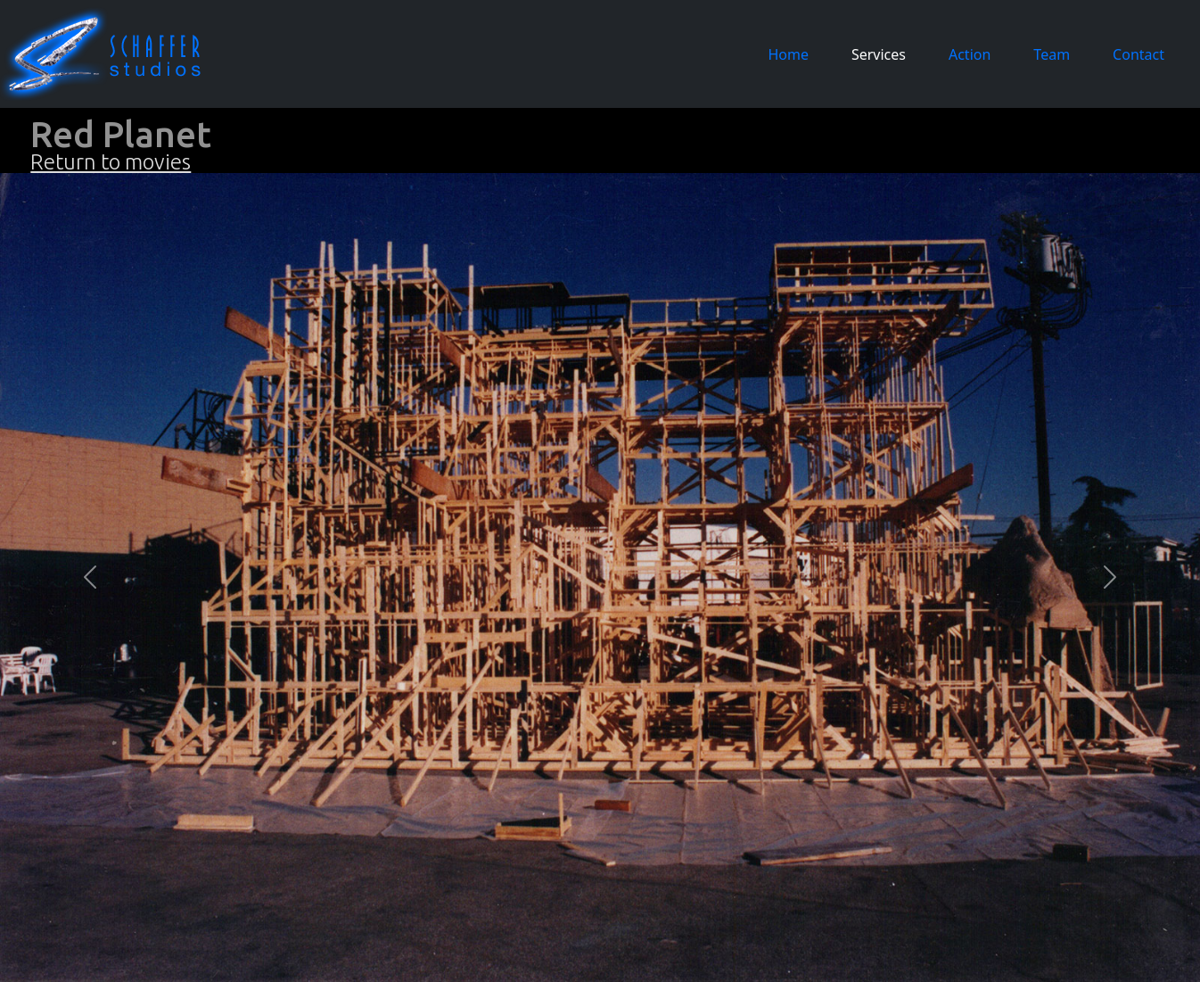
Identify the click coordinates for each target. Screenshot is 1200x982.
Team (1051, 54)
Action (969, 54)
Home (792, 53)
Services (878, 54)
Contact (1138, 54)
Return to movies (110, 162)
